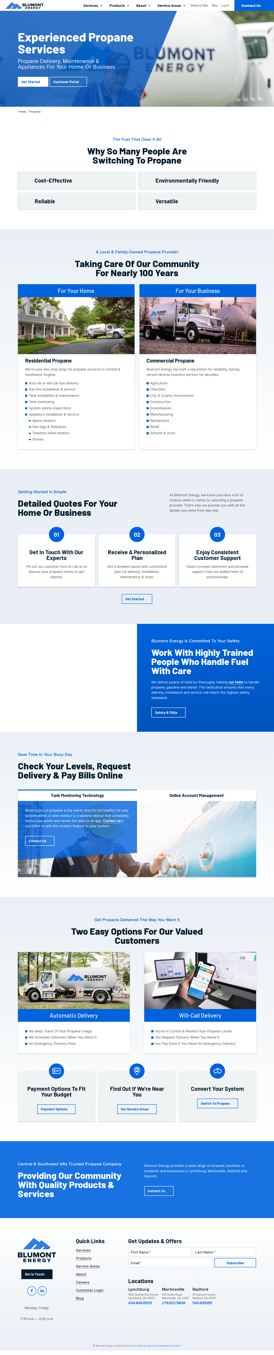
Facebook (31, 1290)
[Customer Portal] (68, 82)
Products (84, 1258)
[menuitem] (93, 5)
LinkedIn (42, 1290)
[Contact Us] (40, 841)
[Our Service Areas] (137, 1109)
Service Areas (88, 1266)
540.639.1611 (202, 1303)
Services (83, 1250)
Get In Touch (34, 1274)
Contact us (111, 821)
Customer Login (90, 1290)
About (81, 1274)
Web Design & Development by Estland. (159, 1346)
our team (236, 682)
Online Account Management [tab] (196, 795)
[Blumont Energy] (25, 5)
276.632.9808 (173, 1303)
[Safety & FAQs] (168, 712)
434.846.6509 (140, 1303)
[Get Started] (33, 82)
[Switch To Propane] (217, 1103)
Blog (80, 1298)
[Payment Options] (56, 1109)
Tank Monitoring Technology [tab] (77, 795)
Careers (83, 1282)
